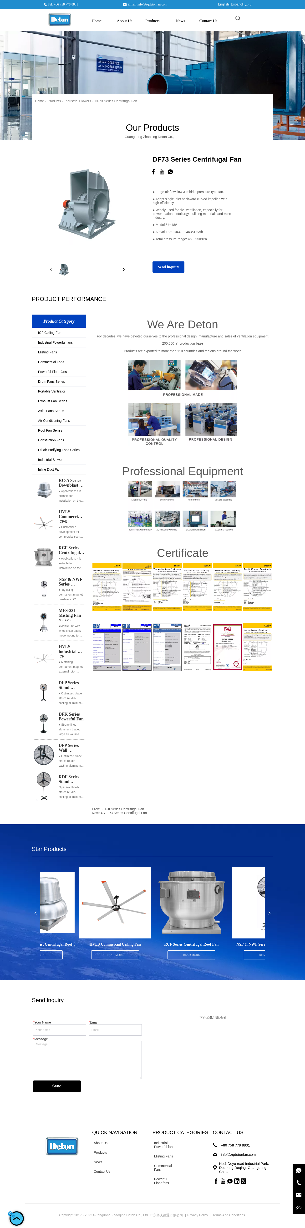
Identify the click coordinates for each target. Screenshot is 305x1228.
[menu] (152, 21)
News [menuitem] (180, 21)
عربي (249, 4)
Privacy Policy (198, 1215)
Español (237, 4)
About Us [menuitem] (124, 21)
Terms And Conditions (229, 1215)
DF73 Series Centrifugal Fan (116, 101)
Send (56, 1086)
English (223, 4)
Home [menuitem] (97, 21)
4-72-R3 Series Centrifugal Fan (124, 813)
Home (39, 101)
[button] (152, 21)
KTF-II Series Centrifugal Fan (122, 809)
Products (54, 101)
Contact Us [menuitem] (208, 21)
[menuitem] (152, 21)
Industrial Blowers (78, 101)
